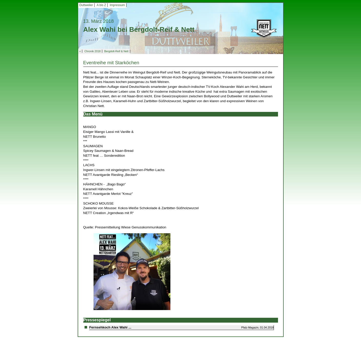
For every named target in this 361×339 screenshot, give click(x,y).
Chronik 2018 (92, 51)
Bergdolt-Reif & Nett (116, 51)
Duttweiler (86, 5)
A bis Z (101, 5)
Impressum (117, 5)
